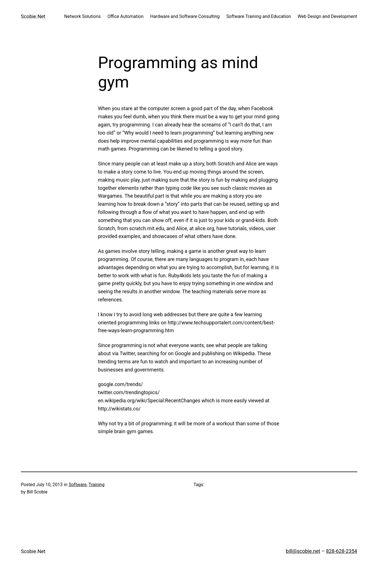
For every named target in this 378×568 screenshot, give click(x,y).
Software (78, 484)
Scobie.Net (33, 16)
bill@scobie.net (303, 551)
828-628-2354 (341, 551)
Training (97, 484)
